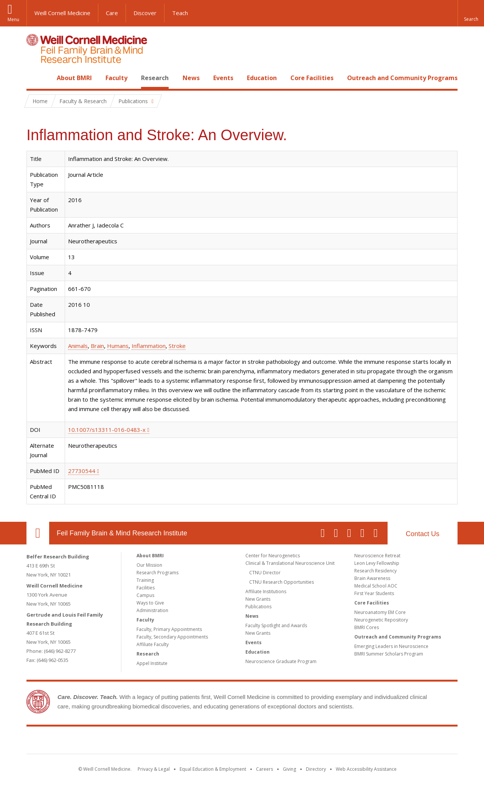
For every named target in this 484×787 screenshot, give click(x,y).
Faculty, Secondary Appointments (172, 637)
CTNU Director (265, 572)
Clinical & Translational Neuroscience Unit (290, 563)
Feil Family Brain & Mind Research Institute (122, 533)
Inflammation (149, 345)
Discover (145, 13)
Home (34, 77)
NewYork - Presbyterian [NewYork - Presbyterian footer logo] (305, 741)
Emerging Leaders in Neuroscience (391, 646)
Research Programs (157, 572)
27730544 (81, 471)
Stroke (177, 345)
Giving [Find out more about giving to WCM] (289, 769)
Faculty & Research (83, 101)
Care (112, 13)
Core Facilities (312, 78)
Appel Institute (152, 663)
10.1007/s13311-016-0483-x (107, 429)
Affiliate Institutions (265, 591)
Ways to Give (150, 603)
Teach (180, 13)
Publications (258, 606)
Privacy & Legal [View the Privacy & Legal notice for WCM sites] (154, 769)
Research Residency (375, 570)
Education (262, 78)
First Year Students (374, 593)
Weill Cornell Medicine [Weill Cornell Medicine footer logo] (187, 741)
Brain (97, 345)
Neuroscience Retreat (377, 555)
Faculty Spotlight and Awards (276, 625)
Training (145, 580)
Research (155, 78)
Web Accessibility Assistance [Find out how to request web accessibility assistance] (366, 769)
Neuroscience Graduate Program (280, 661)
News (191, 78)
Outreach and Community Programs (402, 78)
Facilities (146, 587)
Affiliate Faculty (153, 644)
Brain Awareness (372, 578)
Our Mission (149, 565)
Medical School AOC (375, 586)
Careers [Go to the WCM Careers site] (264, 769)
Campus (145, 595)
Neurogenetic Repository (381, 620)
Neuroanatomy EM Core (380, 612)
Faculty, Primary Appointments (169, 629)
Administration (152, 610)
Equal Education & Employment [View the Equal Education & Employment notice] (213, 769)
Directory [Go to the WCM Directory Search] (316, 769)
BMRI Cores (366, 627)
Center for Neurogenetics (272, 555)
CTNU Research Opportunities (281, 582)
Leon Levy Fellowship (376, 563)
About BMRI (74, 78)
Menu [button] (13, 19)
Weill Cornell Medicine (62, 13)
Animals (78, 345)
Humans (118, 345)
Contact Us (422, 534)
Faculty (116, 78)
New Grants (257, 599)
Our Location (37, 533)
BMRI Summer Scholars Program (388, 654)
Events (223, 78)
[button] (471, 13)
